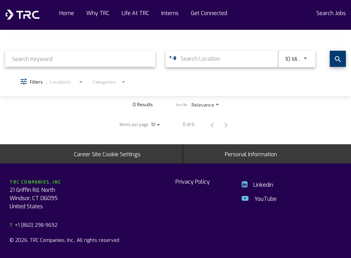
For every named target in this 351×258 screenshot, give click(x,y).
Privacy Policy (193, 181)
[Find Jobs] (338, 59)
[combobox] (80, 59)
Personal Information (251, 154)
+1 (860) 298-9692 (33, 225)
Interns (170, 12)
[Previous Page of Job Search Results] (212, 124)
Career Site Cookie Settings (107, 154)
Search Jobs (331, 12)
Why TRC (97, 12)
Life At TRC (135, 12)
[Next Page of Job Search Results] (226, 124)
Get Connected (209, 12)
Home (66, 12)
